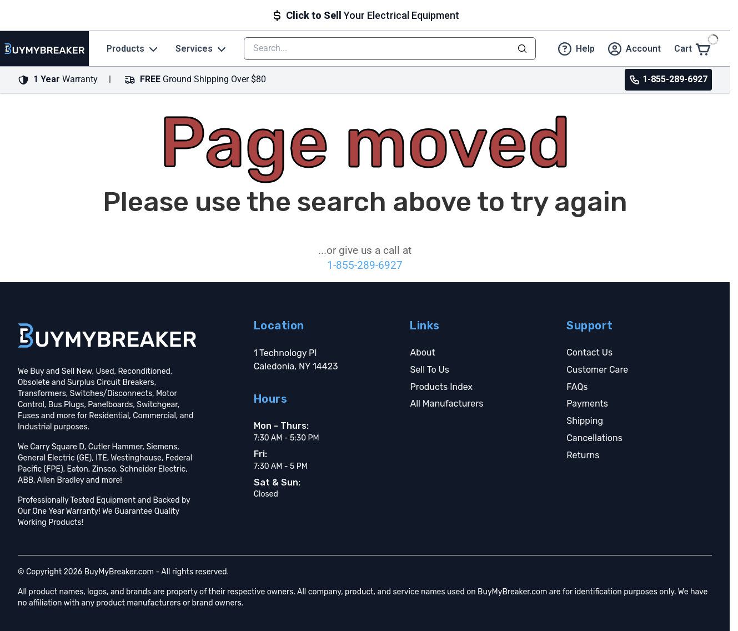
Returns (582, 455)
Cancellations (594, 438)
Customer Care (597, 369)
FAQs (577, 387)
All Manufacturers (446, 403)
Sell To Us (429, 369)
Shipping (584, 420)
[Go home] (107, 335)
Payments (587, 403)
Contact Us (589, 352)
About (422, 352)
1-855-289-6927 (365, 265)
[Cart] (693, 48)
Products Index (441, 387)
